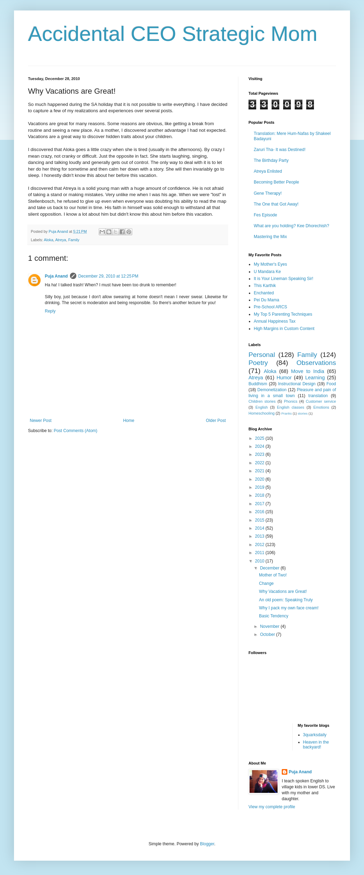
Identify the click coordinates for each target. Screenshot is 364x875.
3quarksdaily (315, 734)
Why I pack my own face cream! (288, 607)
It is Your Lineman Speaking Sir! (283, 278)
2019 (260, 487)
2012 (260, 544)
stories (303, 413)
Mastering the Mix (270, 236)
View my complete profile (271, 806)
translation (318, 395)
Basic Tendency (273, 616)
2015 (260, 520)
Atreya (60, 240)
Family (73, 240)
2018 (260, 495)
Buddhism (257, 383)
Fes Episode (265, 215)
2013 (260, 536)
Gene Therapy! (268, 193)
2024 (260, 446)
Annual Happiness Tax (274, 321)
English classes (290, 407)
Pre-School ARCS (270, 306)
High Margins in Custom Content (284, 328)
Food (331, 383)
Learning (315, 377)
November (270, 626)
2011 (260, 552)
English (261, 407)
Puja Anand (56, 276)
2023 (260, 454)
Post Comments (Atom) (75, 430)
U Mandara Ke (267, 271)
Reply (50, 311)
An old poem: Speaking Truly (286, 599)
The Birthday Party (271, 160)
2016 (260, 511)
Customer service (321, 401)
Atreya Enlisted (268, 171)
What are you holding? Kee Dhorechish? (291, 225)
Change (266, 583)
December (270, 568)
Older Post (216, 420)
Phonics (290, 401)
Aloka (48, 240)
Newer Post (40, 420)
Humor (284, 377)
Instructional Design (297, 383)
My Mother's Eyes (270, 264)
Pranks (286, 413)
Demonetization (271, 389)
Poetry (258, 362)
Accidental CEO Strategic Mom (172, 33)
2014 (260, 528)
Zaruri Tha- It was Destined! (280, 149)
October (268, 634)
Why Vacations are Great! (283, 591)
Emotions (321, 407)
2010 (260, 561)
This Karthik (265, 285)
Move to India (307, 371)
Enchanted (264, 293)
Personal (261, 354)
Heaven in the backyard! (316, 745)
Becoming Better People (276, 182)
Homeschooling (261, 413)
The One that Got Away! (276, 204)
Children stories (261, 401)
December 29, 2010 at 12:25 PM (108, 276)
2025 (260, 438)
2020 (260, 479)
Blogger (207, 843)
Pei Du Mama (266, 299)
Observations (316, 362)
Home (128, 420)
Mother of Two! (273, 575)
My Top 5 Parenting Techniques (283, 314)
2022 (260, 462)
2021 (260, 470)
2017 (260, 503)
